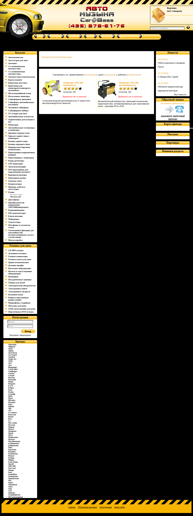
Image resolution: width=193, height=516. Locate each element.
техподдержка (105, 507)
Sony (10, 472)
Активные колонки (17, 253)
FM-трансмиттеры (17, 213)
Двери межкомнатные (18, 262)
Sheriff (11, 464)
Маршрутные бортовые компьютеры (19, 148)
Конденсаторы (15, 184)
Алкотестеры (14, 222)
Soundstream (13, 478)
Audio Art (12, 359)
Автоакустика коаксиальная (21, 77)
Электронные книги (17, 288)
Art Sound (12, 355)
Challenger (12, 371)
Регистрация (14, 335)
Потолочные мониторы (19, 96)
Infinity (11, 406)
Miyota (11, 429)
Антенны (12, 63)
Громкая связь (15, 181)
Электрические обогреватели (21, 285)
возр (87, 75)
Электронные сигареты (19, 291)
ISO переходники (15, 497)
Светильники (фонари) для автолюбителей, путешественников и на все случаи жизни (21, 233)
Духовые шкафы (16, 265)
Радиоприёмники (16, 210)
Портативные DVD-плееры (21, 312)
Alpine (10, 351)
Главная (45, 57)
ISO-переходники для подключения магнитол (19, 171)
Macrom (11, 425)
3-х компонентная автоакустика (16, 72)
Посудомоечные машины (19, 279)
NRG (10, 448)
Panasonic (12, 450)
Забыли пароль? (25, 335)
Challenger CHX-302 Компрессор (73, 84)
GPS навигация (15, 164)
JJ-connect (12, 413)
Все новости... (181, 94)
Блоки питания (15, 216)
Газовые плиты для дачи (19, 259)
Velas (10, 487)
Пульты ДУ (15, 196)
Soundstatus (13, 476)
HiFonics (11, 400)
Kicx (10, 419)
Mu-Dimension (14, 441)
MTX (10, 435)
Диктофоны (13, 199)
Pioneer (11, 456)
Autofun (11, 357)
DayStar (11, 378)
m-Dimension (13, 443)
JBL (10, 408)
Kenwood (12, 415)
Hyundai (11, 402)
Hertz (10, 398)
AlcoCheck (12, 353)
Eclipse (11, 388)
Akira (10, 349)
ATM (10, 361)
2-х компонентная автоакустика (16, 67)
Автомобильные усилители (21, 116)
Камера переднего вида (19, 144)
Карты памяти (15, 80)
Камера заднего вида (18, 141)
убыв (93, 75)
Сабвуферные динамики (19, 99)
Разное (11, 192)
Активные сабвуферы (18, 107)
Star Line (12, 468)
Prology (11, 458)
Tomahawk (12, 485)
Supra (10, 483)
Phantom (12, 452)
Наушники (13, 276)
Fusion (11, 392)
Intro (10, 404)
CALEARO (13, 369)
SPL (10, 480)
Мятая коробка (15, 240)
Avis (10, 365)
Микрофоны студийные (19, 303)
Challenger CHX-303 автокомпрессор (128, 84)
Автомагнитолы (15, 57)
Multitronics (13, 437)
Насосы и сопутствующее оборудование (20, 272)
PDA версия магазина (87, 507)
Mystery (11, 439)
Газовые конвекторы (18, 256)
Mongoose (12, 431)
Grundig (11, 394)
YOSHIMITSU (14, 495)
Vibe (10, 489)
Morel (10, 433)
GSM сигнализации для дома (21, 309)
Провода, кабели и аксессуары (16, 188)
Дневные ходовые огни (19, 133)
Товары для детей (16, 282)
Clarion (11, 373)
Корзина (172, 8)
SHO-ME (12, 466)
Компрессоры (65, 57)
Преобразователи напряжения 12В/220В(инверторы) (18, 204)
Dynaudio (12, 380)
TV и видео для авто (17, 113)
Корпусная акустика (17, 83)
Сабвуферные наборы (18, 110)
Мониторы (13, 125)
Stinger (11, 470)
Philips (11, 460)
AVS (10, 363)
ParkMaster (13, 454)
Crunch (11, 375)
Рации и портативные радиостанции (18, 298)
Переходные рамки (17, 178)
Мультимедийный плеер (19, 93)
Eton (10, 390)
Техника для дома (20, 245)
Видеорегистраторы (17, 175)
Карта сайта (119, 507)
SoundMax (12, 474)
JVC (10, 410)
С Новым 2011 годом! (168, 77)
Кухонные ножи (15, 294)
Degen (10, 382)
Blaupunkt (12, 367)
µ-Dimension (13, 445)
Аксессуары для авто (18, 60)
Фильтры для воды (17, 306)
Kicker (11, 417)
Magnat (11, 427)
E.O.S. (10, 386)
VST (10, 491)
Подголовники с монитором (21, 158)
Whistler (11, 493)
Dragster (11, 384)
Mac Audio (12, 423)
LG (9, 421)
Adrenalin (12, 345)
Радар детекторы (16, 161)
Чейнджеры (13, 219)
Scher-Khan (13, 462)
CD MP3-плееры (16, 250)
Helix (10, 396)
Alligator (11, 347)
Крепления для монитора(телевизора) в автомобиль (19, 88)
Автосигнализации (17, 167)
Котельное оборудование (19, 268)
